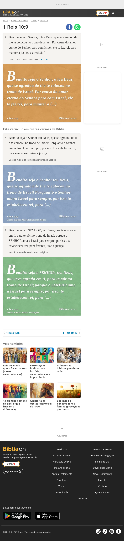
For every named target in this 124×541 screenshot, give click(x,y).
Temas (62, 486)
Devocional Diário (102, 467)
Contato (102, 486)
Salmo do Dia (102, 461)
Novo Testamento (102, 473)
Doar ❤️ (11, 464)
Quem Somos (102, 492)
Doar (102, 12)
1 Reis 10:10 (72, 333)
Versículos (62, 449)
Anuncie (82, 498)
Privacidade (62, 492)
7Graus (19, 532)
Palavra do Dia (62, 467)
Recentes (102, 480)
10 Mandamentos (102, 449)
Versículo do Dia (62, 461)
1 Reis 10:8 (11, 333)
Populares (62, 480)
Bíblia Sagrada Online (15, 13)
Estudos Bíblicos (62, 455)
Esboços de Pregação (102, 455)
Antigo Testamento (62, 473)
